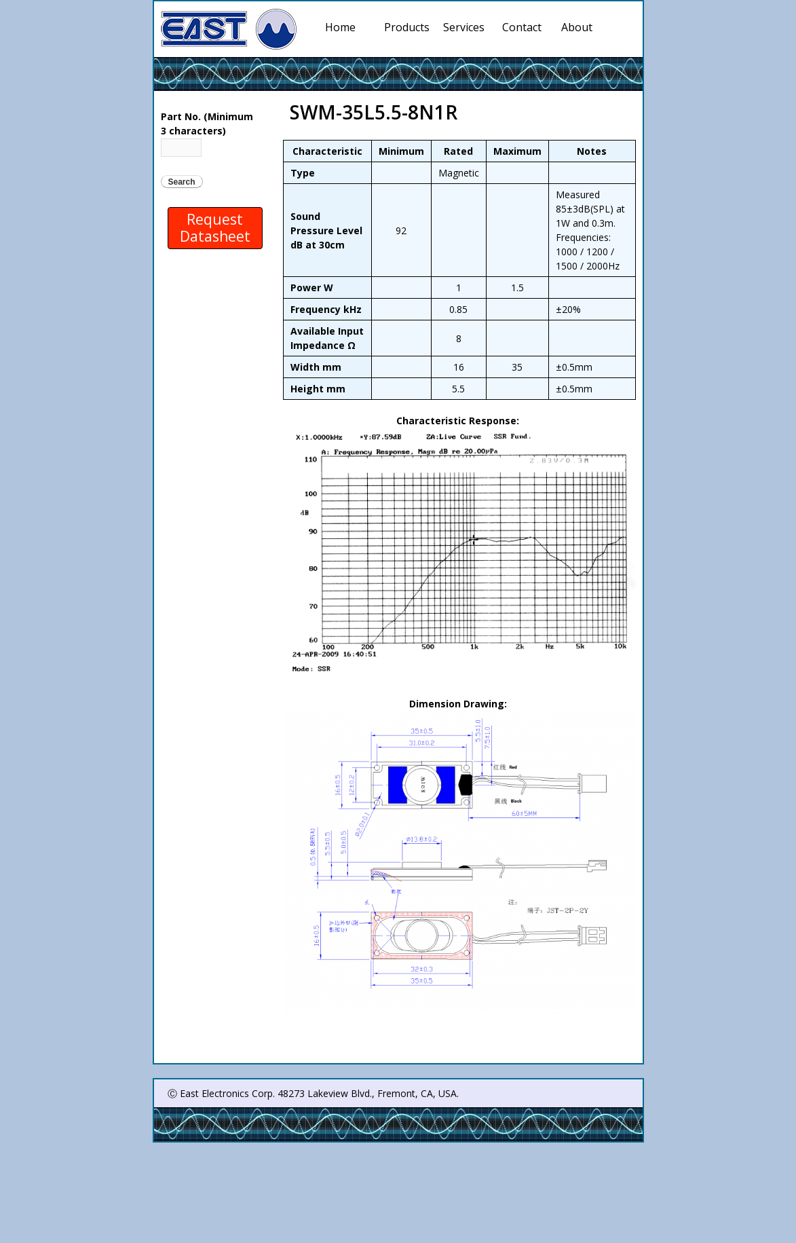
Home (340, 27)
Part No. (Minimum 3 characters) (207, 123)
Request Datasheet (215, 228)
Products (407, 27)
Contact (522, 27)
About (576, 27)
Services (466, 27)
